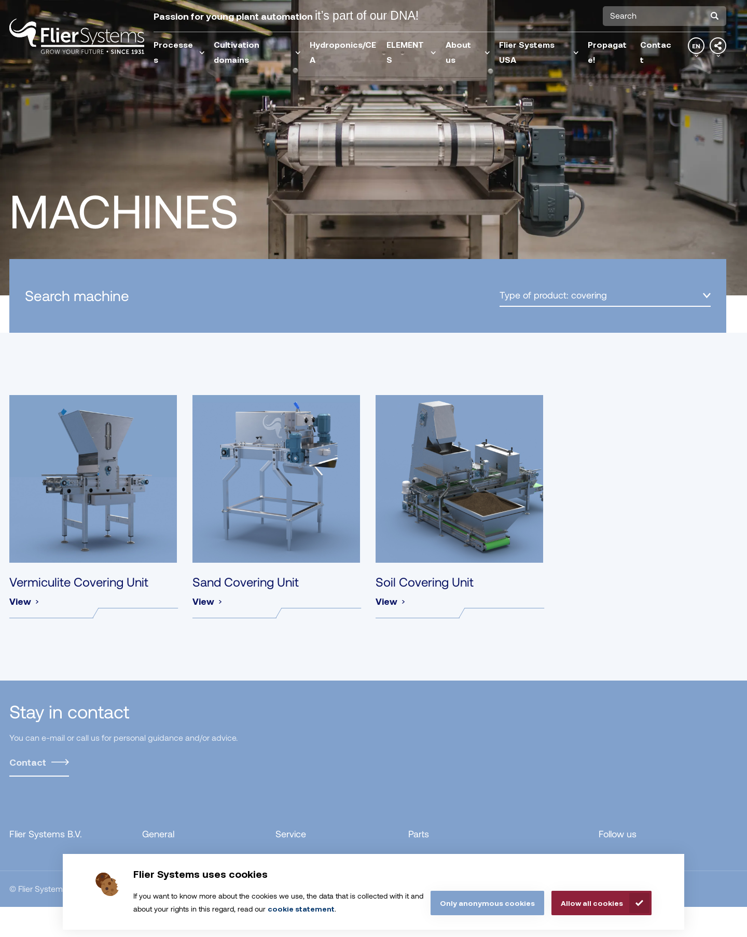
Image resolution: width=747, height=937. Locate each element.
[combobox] (664, 16)
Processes (179, 51)
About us (468, 51)
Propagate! (607, 51)
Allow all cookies (592, 903)
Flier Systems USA (538, 51)
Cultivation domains (257, 51)
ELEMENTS (411, 51)
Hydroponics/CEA (343, 51)
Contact (655, 51)
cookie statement (301, 908)
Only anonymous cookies (487, 903)
